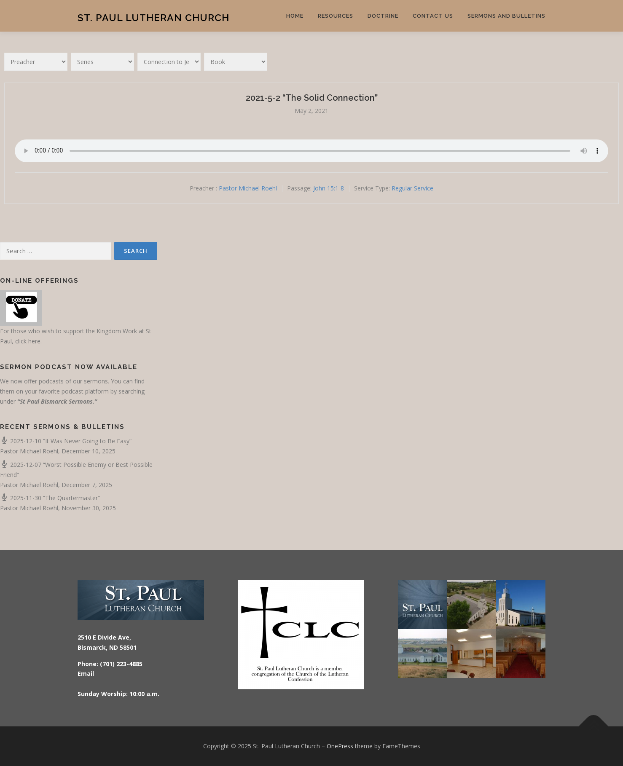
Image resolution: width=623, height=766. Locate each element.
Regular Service (412, 188)
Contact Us (433, 16)
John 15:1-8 (328, 188)
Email (86, 674)
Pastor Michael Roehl (248, 188)
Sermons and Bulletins (506, 16)
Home (294, 16)
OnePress (340, 746)
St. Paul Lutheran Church (153, 17)
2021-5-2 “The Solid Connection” (312, 98)
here (34, 341)
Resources (335, 16)
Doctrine (383, 16)
